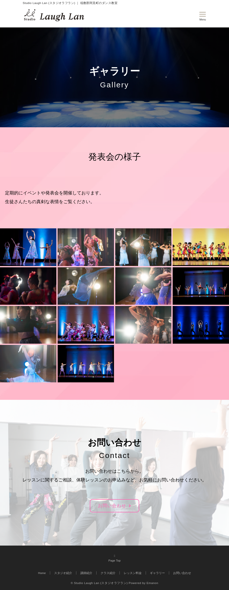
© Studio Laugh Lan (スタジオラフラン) (99, 583)
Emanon (152, 583)
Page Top (114, 558)
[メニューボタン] (202, 16)
